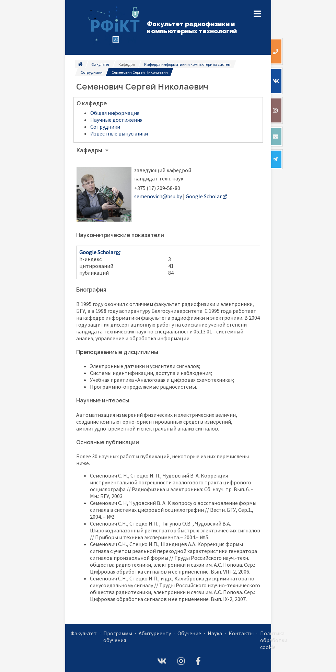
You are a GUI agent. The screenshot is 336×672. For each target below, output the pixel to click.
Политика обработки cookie (273, 640)
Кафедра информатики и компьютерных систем (187, 64)
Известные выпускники (119, 133)
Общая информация (114, 112)
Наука (215, 633)
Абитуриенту (155, 633)
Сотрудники (92, 72)
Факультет (100, 64)
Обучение (189, 633)
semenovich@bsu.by (158, 196)
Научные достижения (116, 119)
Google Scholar (206, 196)
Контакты (241, 633)
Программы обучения (117, 637)
